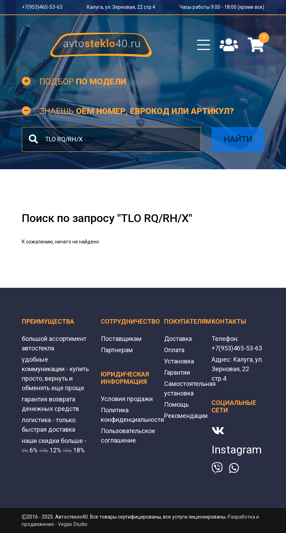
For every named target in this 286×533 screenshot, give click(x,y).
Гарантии (177, 372)
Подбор (82, 82)
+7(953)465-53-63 (42, 7)
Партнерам (117, 350)
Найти (238, 139)
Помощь (176, 404)
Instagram (237, 449)
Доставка (178, 338)
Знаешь (136, 111)
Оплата (174, 350)
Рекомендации (186, 415)
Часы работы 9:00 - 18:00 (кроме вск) (222, 7)
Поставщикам (121, 338)
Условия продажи (127, 398)
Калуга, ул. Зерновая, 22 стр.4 (121, 7)
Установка (179, 361)
